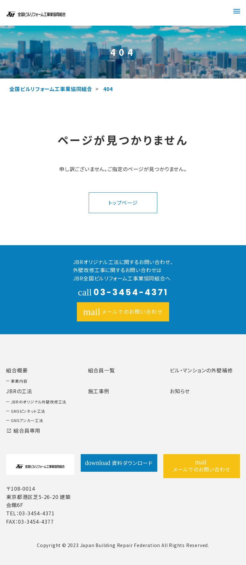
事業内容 (19, 381)
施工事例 (99, 391)
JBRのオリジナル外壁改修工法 (38, 401)
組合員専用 (23, 430)
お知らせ (180, 391)
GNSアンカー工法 (27, 420)
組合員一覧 (101, 370)
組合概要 (17, 370)
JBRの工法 (19, 391)
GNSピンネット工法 (28, 411)
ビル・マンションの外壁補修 (201, 370)
